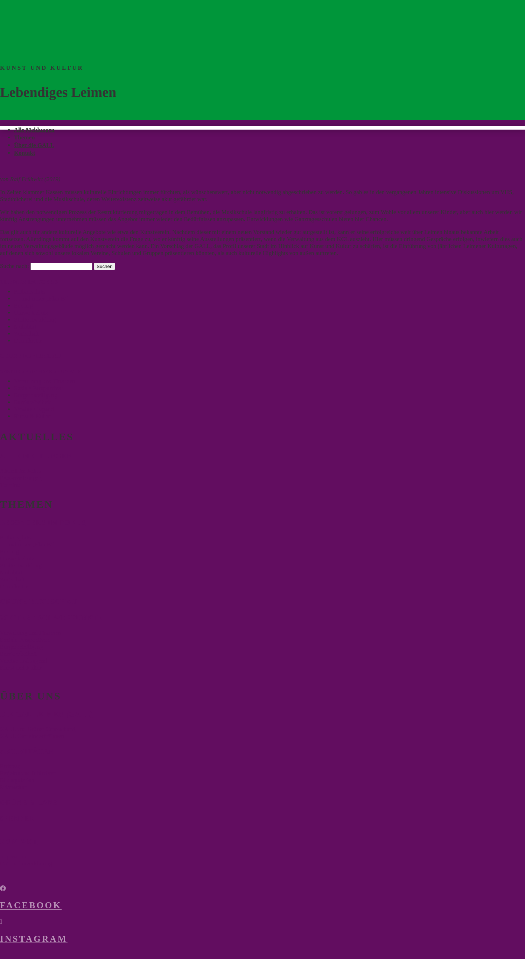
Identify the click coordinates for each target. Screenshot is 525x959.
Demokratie (28, 340)
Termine (10, 485)
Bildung (23, 305)
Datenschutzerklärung (26, 863)
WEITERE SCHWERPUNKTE (40, 371)
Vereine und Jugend (23, 660)
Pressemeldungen (21, 478)
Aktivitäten (27, 751)
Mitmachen (13, 787)
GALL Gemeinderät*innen (32, 736)
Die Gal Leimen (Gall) (46, 714)
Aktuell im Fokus (21, 471)
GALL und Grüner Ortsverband (37, 729)
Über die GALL (34, 145)
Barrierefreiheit (32, 402)
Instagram (34, 939)
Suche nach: (14, 266)
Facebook (31, 905)
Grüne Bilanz (29, 802)
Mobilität (25, 326)
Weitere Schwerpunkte (51, 618)
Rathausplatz (29, 291)
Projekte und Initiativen (28, 773)
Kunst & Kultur (32, 416)
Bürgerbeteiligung (35, 395)
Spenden (17, 818)
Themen (24, 137)
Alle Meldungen (34, 129)
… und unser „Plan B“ (41, 298)
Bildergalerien (17, 780)
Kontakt (24, 153)
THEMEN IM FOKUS (29, 281)
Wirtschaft (26, 333)
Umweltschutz (31, 312)
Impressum (13, 856)
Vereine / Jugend (34, 409)
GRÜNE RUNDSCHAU (30, 355)
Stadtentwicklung (35, 319)
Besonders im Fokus (43, 522)
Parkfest (10, 766)
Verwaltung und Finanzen (44, 381)
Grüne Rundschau (38, 602)
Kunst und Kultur (21, 667)
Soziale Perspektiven (39, 388)
